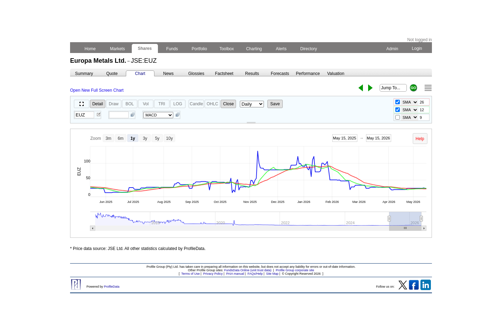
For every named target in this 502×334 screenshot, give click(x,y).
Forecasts (280, 73)
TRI (161, 103)
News (168, 73)
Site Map (272, 273)
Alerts (281, 48)
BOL (130, 103)
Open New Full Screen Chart (96, 90)
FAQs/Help (255, 273)
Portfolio (199, 48)
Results (252, 73)
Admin (392, 48)
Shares (145, 48)
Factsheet (224, 73)
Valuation (335, 73)
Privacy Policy (213, 273)
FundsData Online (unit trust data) (248, 270)
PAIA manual (235, 273)
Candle (196, 103)
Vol (146, 103)
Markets (117, 48)
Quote (112, 73)
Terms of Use (190, 273)
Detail (97, 103)
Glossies (196, 73)
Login (417, 48)
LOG (177, 103)
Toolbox (226, 48)
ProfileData (112, 286)
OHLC (212, 103)
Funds (172, 48)
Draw (114, 103)
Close (228, 103)
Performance (308, 73)
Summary (84, 73)
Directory (308, 48)
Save (275, 103)
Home (90, 48)
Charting (254, 48)
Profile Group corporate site (295, 270)
